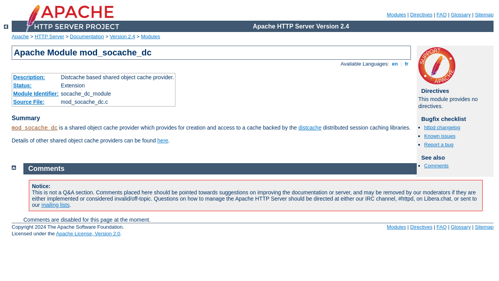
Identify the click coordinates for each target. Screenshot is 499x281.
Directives (421, 15)
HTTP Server (49, 36)
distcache (310, 127)
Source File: (28, 102)
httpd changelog (442, 127)
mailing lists (55, 205)
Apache (20, 36)
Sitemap (484, 15)
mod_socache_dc (35, 128)
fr (406, 64)
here (162, 140)
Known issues (439, 136)
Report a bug (438, 145)
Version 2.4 (122, 36)
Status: (22, 85)
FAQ (442, 15)
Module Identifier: (36, 94)
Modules (396, 15)
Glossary (461, 15)
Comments (436, 166)
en (395, 64)
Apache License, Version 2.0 (88, 234)
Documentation (87, 36)
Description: (29, 77)
